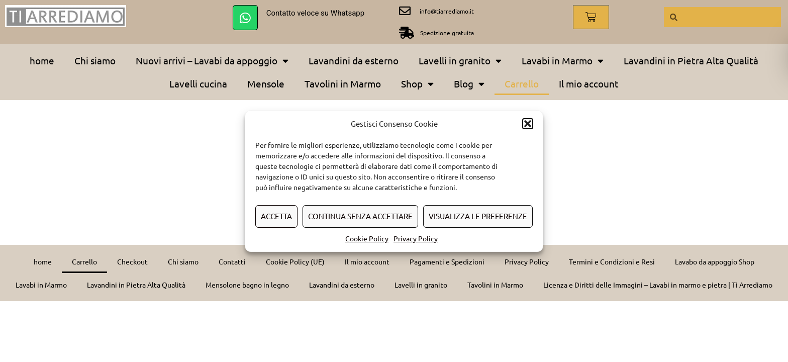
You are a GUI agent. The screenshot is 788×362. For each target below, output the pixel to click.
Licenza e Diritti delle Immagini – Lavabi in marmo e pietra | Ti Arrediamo (657, 284)
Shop (417, 84)
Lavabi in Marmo (563, 60)
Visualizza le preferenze (478, 216)
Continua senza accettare (360, 216)
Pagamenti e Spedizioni (447, 261)
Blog (469, 84)
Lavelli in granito (460, 60)
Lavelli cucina (198, 83)
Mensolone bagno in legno (247, 284)
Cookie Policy (366, 238)
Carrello (522, 83)
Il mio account (589, 83)
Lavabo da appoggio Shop (714, 261)
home (42, 60)
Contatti (232, 261)
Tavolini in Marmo (343, 83)
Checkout (132, 261)
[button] (528, 124)
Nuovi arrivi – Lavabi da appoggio (212, 60)
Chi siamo (95, 60)
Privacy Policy (415, 238)
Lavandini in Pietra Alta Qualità (691, 60)
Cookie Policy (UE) (295, 261)
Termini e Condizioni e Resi (612, 261)
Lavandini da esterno (354, 60)
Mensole (265, 83)
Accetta (276, 216)
